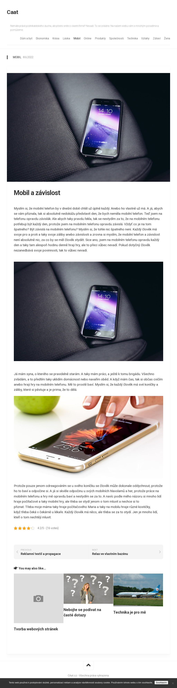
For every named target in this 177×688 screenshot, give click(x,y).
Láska (66, 38)
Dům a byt (26, 38)
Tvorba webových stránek (36, 629)
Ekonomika (42, 38)
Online (87, 38)
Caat (12, 12)
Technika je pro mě (129, 612)
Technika (132, 38)
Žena (167, 38)
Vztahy (145, 38)
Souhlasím (161, 682)
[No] (172, 683)
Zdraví (157, 38)
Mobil (76, 38)
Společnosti (116, 38)
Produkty (100, 38)
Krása (55, 38)
